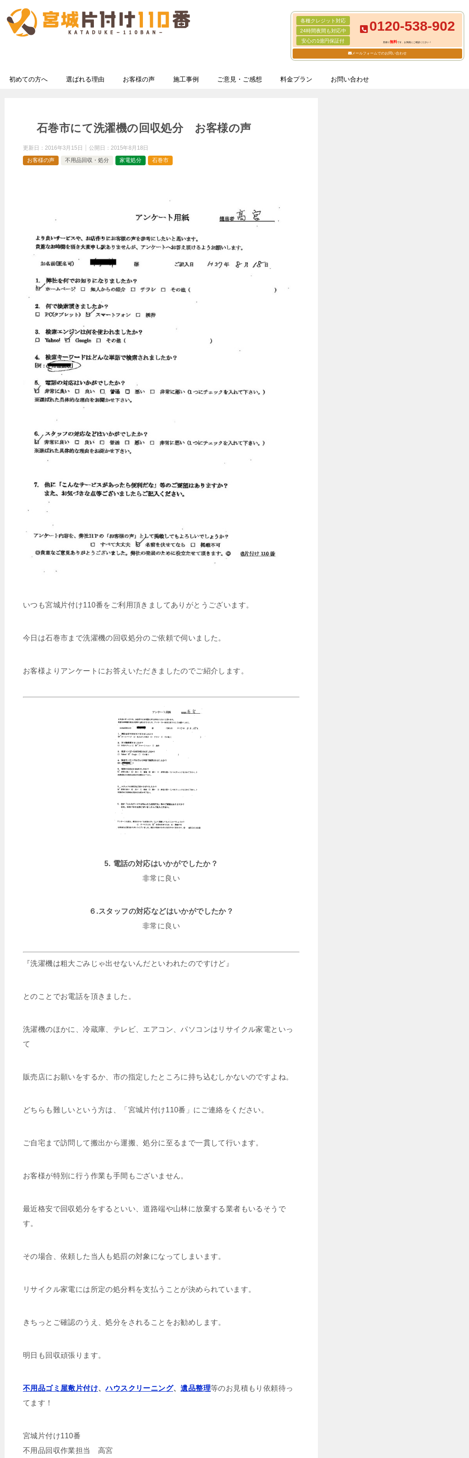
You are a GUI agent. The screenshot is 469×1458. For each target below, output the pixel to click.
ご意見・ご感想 (239, 79)
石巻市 (160, 160)
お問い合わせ (350, 79)
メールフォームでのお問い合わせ (379, 53)
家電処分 (131, 160)
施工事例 (186, 79)
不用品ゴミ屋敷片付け (60, 1388)
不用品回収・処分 (87, 160)
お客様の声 (139, 79)
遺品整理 (195, 1388)
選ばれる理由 (85, 79)
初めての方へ (28, 79)
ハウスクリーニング (139, 1388)
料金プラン (296, 79)
